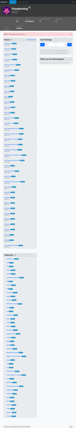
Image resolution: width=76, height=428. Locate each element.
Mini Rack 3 (7, 224)
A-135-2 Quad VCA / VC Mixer (14, 375)
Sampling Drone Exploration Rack (13, 155)
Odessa (8, 318)
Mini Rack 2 (7, 229)
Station (6, 96)
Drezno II (9, 416)
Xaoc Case (7, 91)
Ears (8, 266)
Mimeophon (10, 330)
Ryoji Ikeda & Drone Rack (10, 149)
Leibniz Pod (7, 75)
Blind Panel (9, 348)
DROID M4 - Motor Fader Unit (14, 356)
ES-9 (8, 367)
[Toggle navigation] (73, 2)
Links (8, 307)
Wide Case (7, 102)
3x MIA (8, 408)
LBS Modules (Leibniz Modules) (12, 181)
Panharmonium (11, 371)
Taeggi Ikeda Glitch (9, 70)
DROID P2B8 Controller (12, 352)
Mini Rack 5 (7, 213)
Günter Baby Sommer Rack (11, 245)
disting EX (9, 412)
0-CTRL (8, 322)
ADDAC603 (9, 393)
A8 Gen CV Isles (8, 54)
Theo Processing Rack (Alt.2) (11, 128)
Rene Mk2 (9, 300)
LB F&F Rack (7, 107)
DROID (8, 345)
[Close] (71, 34)
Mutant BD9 (10, 292)
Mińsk (8, 401)
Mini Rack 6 (7, 208)
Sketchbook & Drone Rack (11, 139)
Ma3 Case (6, 86)
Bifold (8, 341)
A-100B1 (9, 274)
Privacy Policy (13, 426)
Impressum (6, 426)
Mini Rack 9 (7, 192)
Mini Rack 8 (7, 197)
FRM (24, 2)
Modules (20, 2)
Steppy (8, 360)
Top (70, 426)
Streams (9, 337)
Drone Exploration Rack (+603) (12, 160)
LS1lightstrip (10, 390)
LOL (7, 311)
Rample (8, 296)
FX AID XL (9, 405)
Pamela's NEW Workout (13, 386)
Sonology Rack (8, 43)
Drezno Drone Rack (9, 118)
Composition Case (9, 123)
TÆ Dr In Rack (8, 187)
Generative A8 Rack (9, 171)
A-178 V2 (9, 285)
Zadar (8, 397)
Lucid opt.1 (7, 165)
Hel (7, 281)
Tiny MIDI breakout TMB (13, 277)
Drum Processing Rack (10, 64)
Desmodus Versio (11, 333)
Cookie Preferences (25, 426)
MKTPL (27, 2)
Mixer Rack (7, 112)
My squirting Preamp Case (11, 144)
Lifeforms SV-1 (10, 259)
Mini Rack (6, 234)
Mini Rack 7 (7, 203)
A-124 (8, 378)
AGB (19, 426)
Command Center (31, 39)
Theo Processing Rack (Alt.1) (11, 134)
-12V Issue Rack (8, 59)
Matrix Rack (7, 80)
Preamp (9, 270)
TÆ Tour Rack (7, 48)
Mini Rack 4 (7, 219)
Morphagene (10, 315)
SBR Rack (6, 240)
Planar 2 (9, 326)
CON (8, 262)
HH (7, 289)
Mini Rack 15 (7, 176)
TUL (8, 363)
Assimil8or (9, 382)
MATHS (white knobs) (12, 303)
